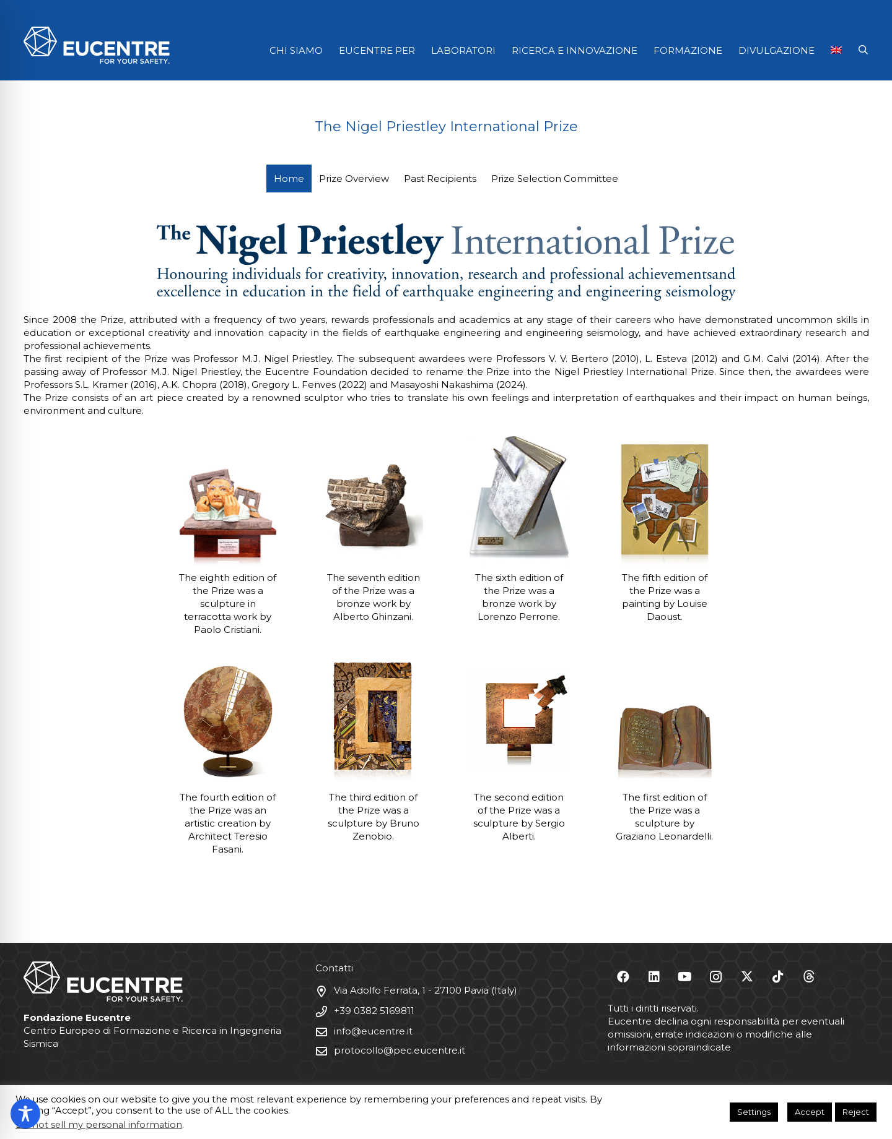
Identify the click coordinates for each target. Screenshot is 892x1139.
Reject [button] (855, 1112)
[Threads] (809, 976)
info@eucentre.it (373, 1031)
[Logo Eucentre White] (97, 45)
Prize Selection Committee (554, 178)
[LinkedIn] (654, 976)
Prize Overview (354, 178)
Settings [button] (754, 1112)
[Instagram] (716, 976)
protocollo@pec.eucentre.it (399, 1050)
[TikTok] (778, 976)
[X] (747, 976)
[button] (863, 50)
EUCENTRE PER (377, 50)
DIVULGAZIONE (776, 50)
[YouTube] (685, 976)
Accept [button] (809, 1112)
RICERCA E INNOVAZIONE (574, 50)
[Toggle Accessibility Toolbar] (25, 1114)
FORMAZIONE (688, 50)
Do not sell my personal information (98, 1124)
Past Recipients (440, 178)
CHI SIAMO (296, 50)
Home (289, 178)
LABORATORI (463, 50)
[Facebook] (623, 976)
